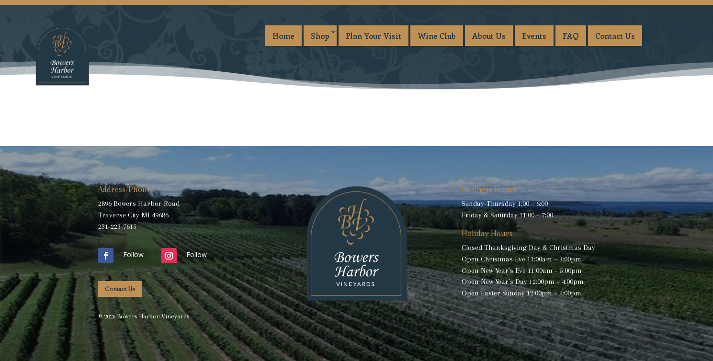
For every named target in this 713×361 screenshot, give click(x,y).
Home (283, 36)
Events (534, 36)
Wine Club (437, 36)
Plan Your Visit (373, 36)
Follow (133, 254)
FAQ (571, 36)
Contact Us (615, 36)
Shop (320, 36)
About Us (489, 36)
